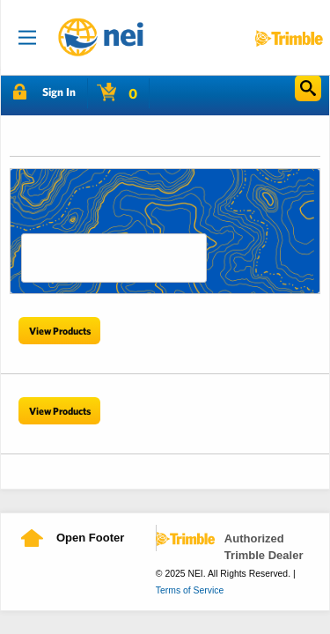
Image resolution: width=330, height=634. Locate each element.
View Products (60, 330)
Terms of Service (190, 590)
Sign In (59, 92)
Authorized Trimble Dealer (264, 547)
